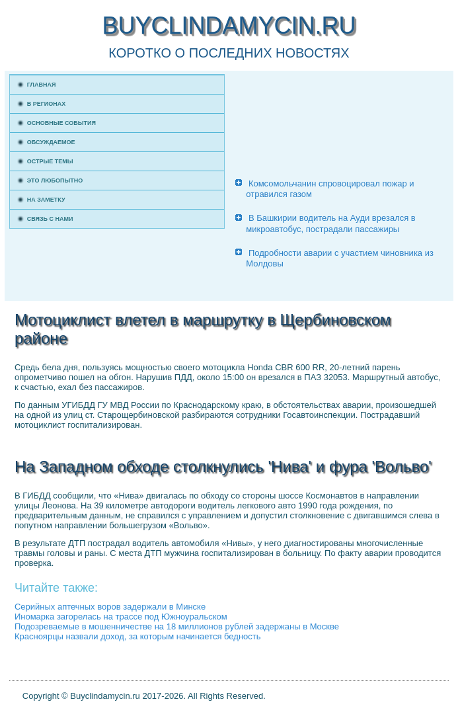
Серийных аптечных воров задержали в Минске (110, 607)
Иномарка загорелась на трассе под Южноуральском (121, 616)
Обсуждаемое (51, 142)
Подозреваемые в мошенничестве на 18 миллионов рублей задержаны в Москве (177, 626)
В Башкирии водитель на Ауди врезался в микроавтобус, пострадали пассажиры (331, 223)
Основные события (61, 123)
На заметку (46, 199)
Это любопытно (55, 180)
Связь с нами (50, 219)
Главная (41, 84)
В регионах (46, 103)
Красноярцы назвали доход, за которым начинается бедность (138, 636)
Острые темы (50, 161)
